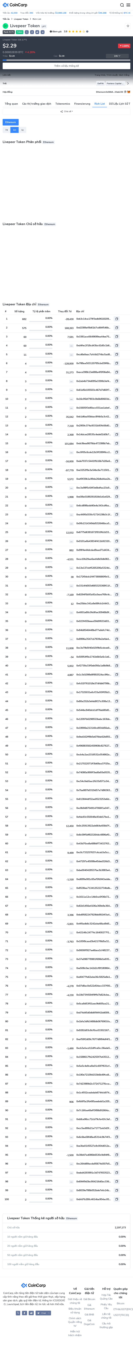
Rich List (99, 104)
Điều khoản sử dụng (75, 1310)
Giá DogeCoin (89, 1322)
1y (22, 129)
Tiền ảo (6, 19)
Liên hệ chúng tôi (106, 1315)
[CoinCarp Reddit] (31, 1313)
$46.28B (102, 12)
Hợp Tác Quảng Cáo (106, 1296)
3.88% (124, 46)
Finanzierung (82, 104)
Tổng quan (11, 104)
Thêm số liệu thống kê (66, 66)
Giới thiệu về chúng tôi (75, 1301)
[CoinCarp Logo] (16, 5)
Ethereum (10, 122)
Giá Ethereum (89, 1306)
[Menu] (128, 5)
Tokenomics (62, 104)
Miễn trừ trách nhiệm (75, 1333)
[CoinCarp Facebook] (24, 1313)
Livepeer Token (21, 19)
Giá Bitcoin (89, 1299)
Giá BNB (89, 1314)
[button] (32, 32)
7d (6, 129)
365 (31, 12)
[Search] (122, 5)
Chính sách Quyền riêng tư (75, 1322)
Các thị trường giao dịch (36, 104)
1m (14, 129)
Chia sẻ (65, 111)
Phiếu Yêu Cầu (106, 1306)
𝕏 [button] (27, 32)
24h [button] (117, 56)
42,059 (14, 12)
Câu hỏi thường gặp (106, 1325)
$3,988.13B (60, 12)
